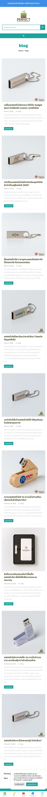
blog (19, 111)
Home (21, 51)
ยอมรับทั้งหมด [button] (32, 784)
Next (6, 778)
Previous (7, 773)
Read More (8, 129)
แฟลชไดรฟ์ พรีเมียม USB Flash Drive (23, 3)
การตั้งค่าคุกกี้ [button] (19, 784)
